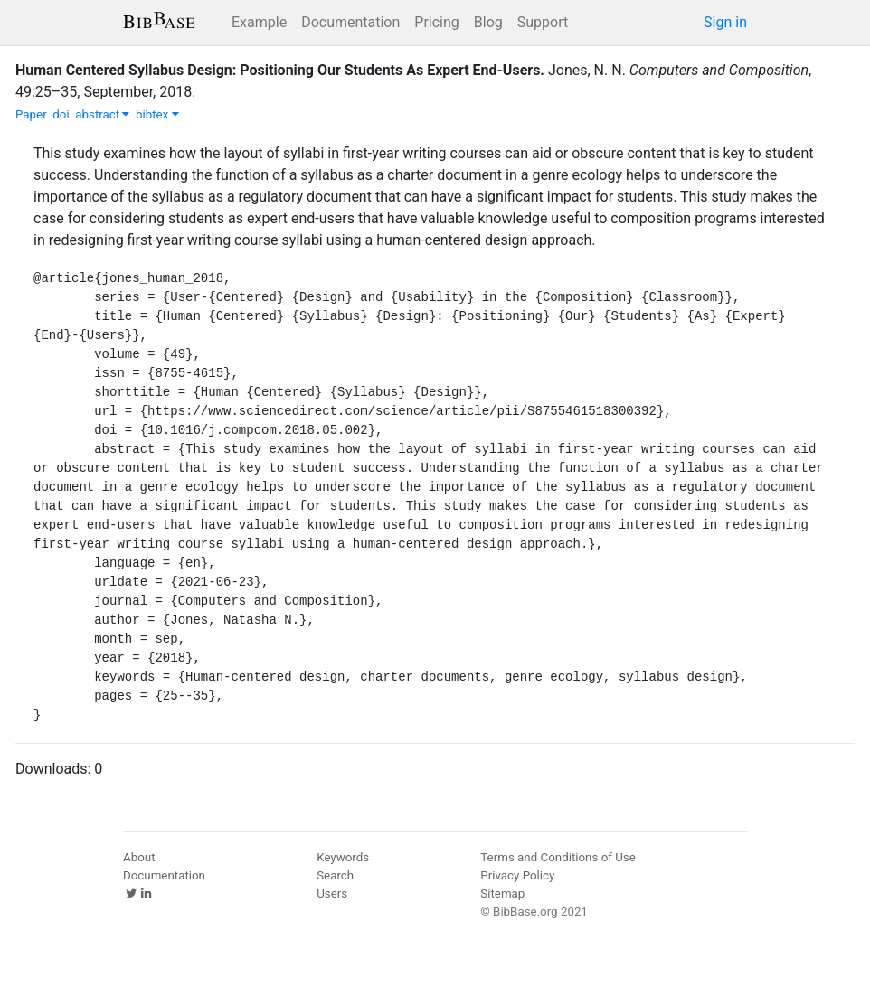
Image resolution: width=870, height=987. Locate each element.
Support (542, 22)
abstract (102, 114)
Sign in (725, 22)
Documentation (350, 22)
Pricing (436, 22)
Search (335, 875)
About (139, 857)
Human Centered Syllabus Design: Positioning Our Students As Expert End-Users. (279, 70)
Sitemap (502, 893)
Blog (488, 22)
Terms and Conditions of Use (557, 857)
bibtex (157, 114)
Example (259, 22)
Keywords (343, 857)
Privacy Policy (517, 875)
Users (332, 893)
